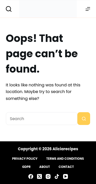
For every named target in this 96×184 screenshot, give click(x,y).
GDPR (26, 167)
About (44, 167)
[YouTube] (65, 176)
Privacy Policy (25, 159)
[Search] (8, 9)
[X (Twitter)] (39, 176)
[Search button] (83, 118)
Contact (66, 167)
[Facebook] (30, 176)
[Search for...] (42, 118)
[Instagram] (48, 176)
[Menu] (88, 9)
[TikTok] (56, 176)
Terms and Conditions (65, 159)
